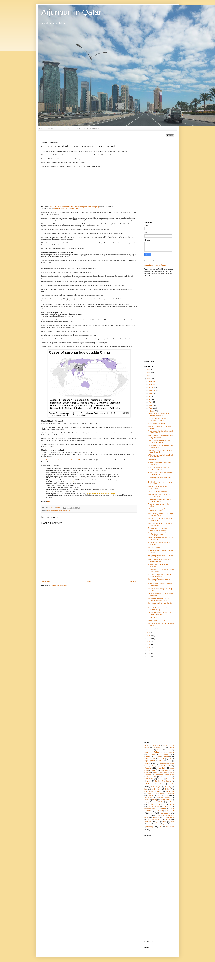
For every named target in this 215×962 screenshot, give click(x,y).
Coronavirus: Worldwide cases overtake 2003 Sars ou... (158, 599)
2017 (149, 639)
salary (149, 824)
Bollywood (158, 752)
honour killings (154, 806)
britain (150, 793)
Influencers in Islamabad (156, 423)
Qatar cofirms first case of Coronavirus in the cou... (157, 419)
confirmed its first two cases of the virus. (66, 208)
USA (171, 783)
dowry (146, 800)
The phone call (153, 617)
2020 (149, 379)
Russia (154, 777)
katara (172, 808)
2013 (149, 650)
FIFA (161, 761)
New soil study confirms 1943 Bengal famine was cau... (160, 514)
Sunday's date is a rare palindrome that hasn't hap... (160, 609)
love (152, 813)
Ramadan (149, 774)
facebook (170, 802)
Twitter (160, 784)
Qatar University (166, 770)
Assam (159, 750)
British (171, 752)
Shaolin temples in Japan (155, 265)
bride (159, 791)
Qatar (78, 128)
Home (41, 128)
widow (160, 827)
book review (156, 789)
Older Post (132, 581)
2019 (149, 633)
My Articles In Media (92, 128)
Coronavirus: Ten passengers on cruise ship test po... (159, 580)
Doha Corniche (149, 759)
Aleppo (165, 745)
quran (158, 822)
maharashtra (165, 813)
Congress (158, 756)
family (150, 804)
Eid (170, 758)
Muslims (147, 768)
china (49, 510)
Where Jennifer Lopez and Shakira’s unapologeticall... (160, 473)
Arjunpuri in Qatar (71, 12)
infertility (166, 806)
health (65, 510)
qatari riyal (148, 822)
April (150, 405)
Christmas (147, 756)
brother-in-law (160, 793)
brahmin (167, 789)
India (147, 763)
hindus (171, 804)
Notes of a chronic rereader (157, 491)
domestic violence (163, 798)
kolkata (160, 811)
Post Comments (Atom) (59, 585)
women (170, 826)
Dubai (162, 759)
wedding (149, 827)
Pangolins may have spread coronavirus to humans (157, 529)
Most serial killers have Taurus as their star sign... (159, 464)
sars (69, 510)
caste (158, 795)
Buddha (152, 754)
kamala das (162, 808)
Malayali (154, 766)
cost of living (148, 797)
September (152, 390)
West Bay (168, 787)
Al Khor (146, 745)
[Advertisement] (159, 179)
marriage (148, 815)
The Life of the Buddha (163, 781)
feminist (161, 804)
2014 (149, 648)
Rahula (172, 772)
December (152, 381)
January (151, 629)
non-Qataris (170, 817)
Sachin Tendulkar (166, 777)
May (150, 402)
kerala (149, 811)
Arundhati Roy (159, 747)
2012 (149, 653)
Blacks (146, 752)
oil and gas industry (154, 819)
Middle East (165, 766)
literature (170, 811)
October (151, 387)
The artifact (152, 460)
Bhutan (169, 750)
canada (150, 795)
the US (172, 824)
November (152, 384)
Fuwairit (169, 761)
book (145, 789)
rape (164, 822)
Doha (166, 756)
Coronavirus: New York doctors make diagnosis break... (160, 436)
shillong (156, 824)
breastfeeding (148, 791)
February (152, 411)
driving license (165, 800)
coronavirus (54, 510)
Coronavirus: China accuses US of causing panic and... (159, 613)
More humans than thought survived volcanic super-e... (160, 432)
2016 (149, 642)
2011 (149, 656)
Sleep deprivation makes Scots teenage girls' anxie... (158, 534)
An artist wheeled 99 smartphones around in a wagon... (159, 478)
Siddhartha (160, 779)
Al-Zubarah (156, 745)
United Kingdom (156, 787)
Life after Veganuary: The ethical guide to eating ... (159, 495)
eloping (146, 802)
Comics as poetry (154, 547)
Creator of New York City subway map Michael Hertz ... (159, 441)
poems (168, 820)
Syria (148, 781)
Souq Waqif (170, 779)
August (151, 393)
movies (156, 817)
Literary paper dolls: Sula (156, 620)
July (150, 396)
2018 (149, 636)
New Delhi (161, 768)
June (150, 399)
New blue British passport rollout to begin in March (160, 451)
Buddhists (165, 754)
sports (164, 824)
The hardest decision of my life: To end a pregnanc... (159, 500)
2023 (149, 370)
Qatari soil (147, 772)
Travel (50, 128)
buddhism (170, 793)
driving (154, 800)
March (151, 408)
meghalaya (161, 815)
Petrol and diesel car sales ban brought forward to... (158, 468)
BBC (48, 501)
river (172, 822)
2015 (149, 644)
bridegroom (170, 791)
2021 (149, 376)
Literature (60, 128)
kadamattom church (149, 808)
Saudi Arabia (148, 779)
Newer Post (46, 581)
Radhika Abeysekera (160, 772)
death (60, 510)
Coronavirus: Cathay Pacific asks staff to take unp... (159, 561)
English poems (149, 761)
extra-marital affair (157, 802)
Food (70, 128)
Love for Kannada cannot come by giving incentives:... (159, 575)
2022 (149, 373)
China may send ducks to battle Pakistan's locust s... (158, 414)
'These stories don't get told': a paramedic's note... (158, 510)
